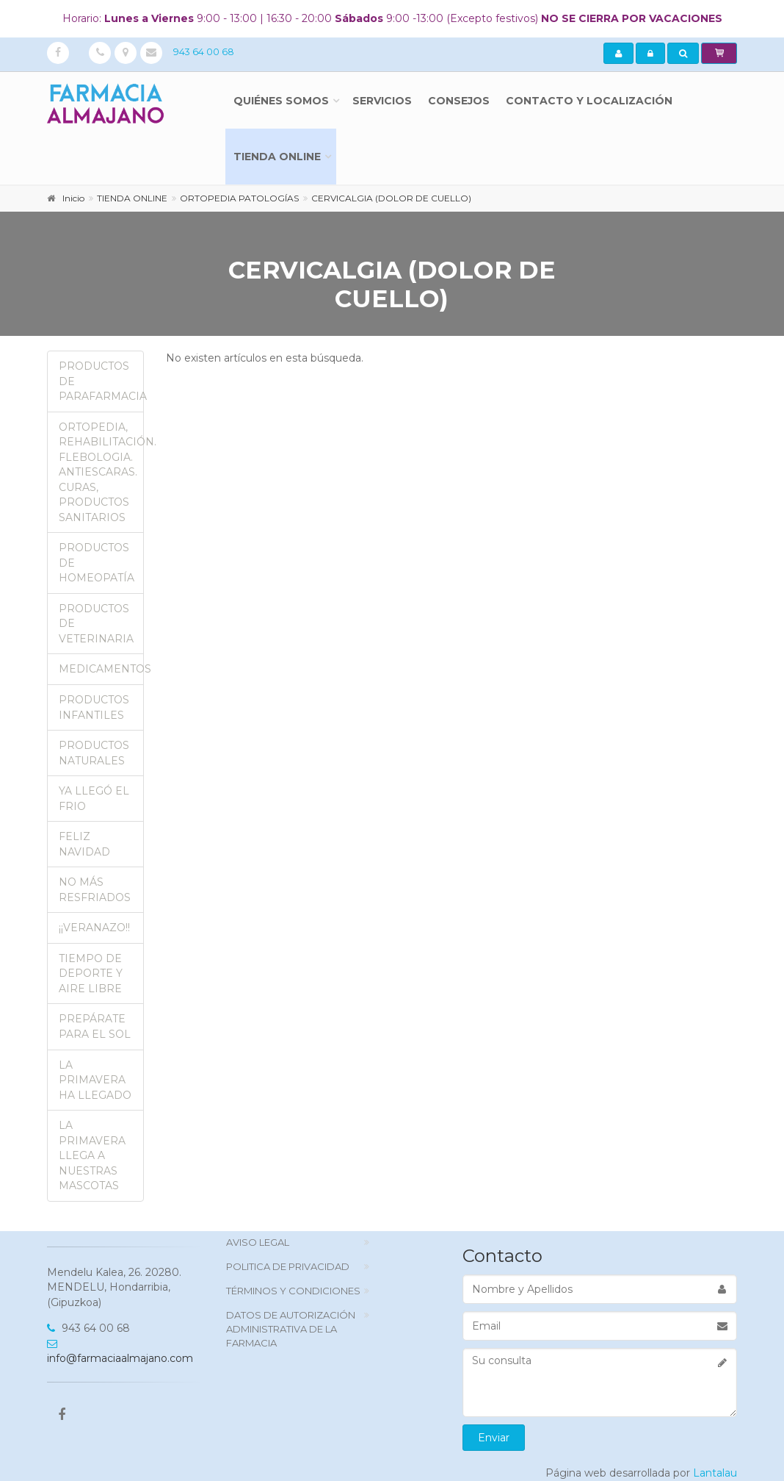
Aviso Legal (257, 1242)
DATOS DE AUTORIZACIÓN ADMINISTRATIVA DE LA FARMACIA (290, 1329)
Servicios (382, 100)
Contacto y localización (589, 100)
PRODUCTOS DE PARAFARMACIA (101, 381)
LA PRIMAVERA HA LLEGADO (95, 1080)
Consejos (459, 100)
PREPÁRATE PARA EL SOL (95, 1026)
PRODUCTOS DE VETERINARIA (96, 623)
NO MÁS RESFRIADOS (95, 889)
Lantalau (715, 1473)
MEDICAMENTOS (101, 668)
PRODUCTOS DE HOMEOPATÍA (96, 562)
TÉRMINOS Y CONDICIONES (293, 1291)
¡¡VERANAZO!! (94, 927)
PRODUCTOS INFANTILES (94, 707)
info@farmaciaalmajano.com (120, 1352)
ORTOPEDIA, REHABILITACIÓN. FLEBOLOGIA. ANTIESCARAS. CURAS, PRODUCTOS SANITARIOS (101, 472)
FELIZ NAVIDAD (84, 844)
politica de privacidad (287, 1266)
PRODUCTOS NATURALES (94, 753)
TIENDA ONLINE (277, 156)
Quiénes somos (281, 100)
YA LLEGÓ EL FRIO (94, 798)
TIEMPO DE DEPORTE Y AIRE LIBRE (91, 973)
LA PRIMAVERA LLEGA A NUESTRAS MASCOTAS (92, 1155)
